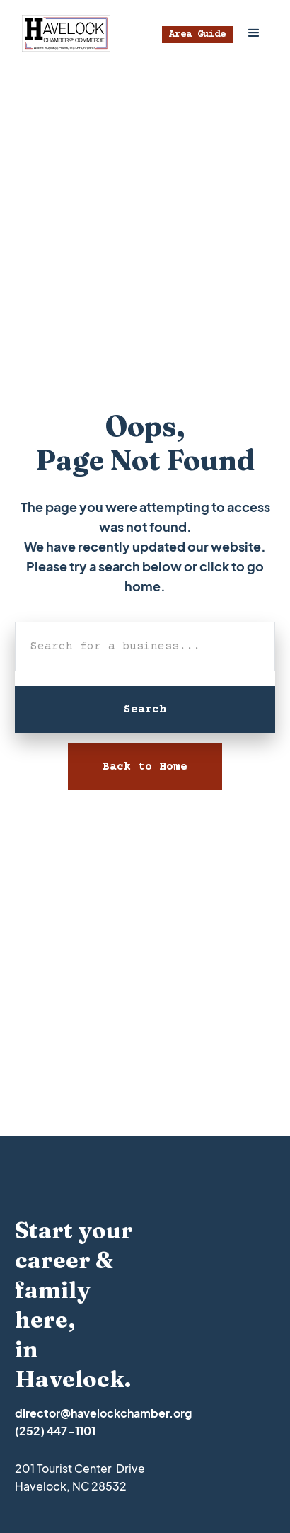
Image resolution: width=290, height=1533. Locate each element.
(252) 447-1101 (55, 1430)
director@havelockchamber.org (103, 1413)
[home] (62, 33)
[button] (254, 33)
